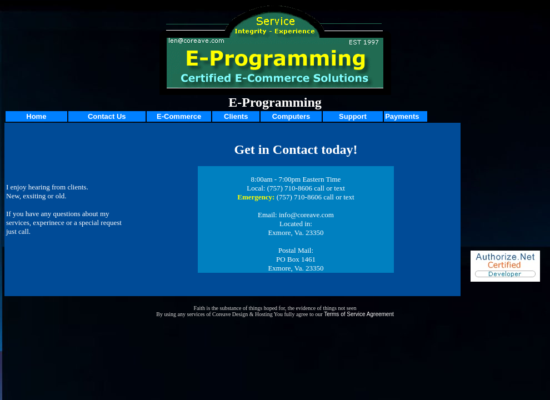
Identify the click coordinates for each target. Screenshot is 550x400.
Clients (236, 116)
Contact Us (107, 116)
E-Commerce (179, 116)
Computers (291, 116)
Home (36, 116)
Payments (402, 116)
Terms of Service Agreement (359, 314)
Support (353, 116)
